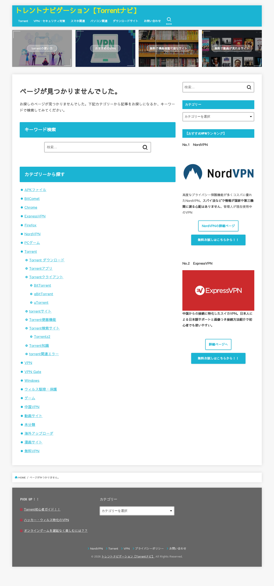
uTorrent (41, 302)
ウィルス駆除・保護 (40, 389)
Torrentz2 (42, 336)
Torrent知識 (39, 345)
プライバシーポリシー (149, 548)
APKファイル (35, 189)
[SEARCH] (169, 21)
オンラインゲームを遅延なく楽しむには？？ (56, 530)
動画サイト (33, 415)
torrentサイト (40, 311)
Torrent (23, 21)
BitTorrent (42, 285)
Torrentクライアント (46, 276)
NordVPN (32, 233)
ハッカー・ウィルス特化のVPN (46, 520)
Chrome (30, 207)
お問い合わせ (152, 21)
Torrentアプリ (40, 268)
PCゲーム (32, 242)
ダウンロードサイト (125, 21)
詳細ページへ (218, 344)
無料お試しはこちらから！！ (218, 240)
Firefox (30, 225)
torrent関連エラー (44, 353)
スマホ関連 (78, 21)
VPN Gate (32, 371)
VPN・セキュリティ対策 (49, 21)
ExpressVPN (34, 216)
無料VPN (31, 450)
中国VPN (31, 406)
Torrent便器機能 (42, 319)
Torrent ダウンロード (46, 260)
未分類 (29, 424)
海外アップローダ (38, 433)
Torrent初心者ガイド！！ (42, 509)
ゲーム (29, 398)
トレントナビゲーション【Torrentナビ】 (77, 10)
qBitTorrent (43, 293)
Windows (31, 380)
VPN (28, 362)
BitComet (32, 198)
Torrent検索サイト (44, 328)
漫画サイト (33, 442)
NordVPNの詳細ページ (218, 226)
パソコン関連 (98, 21)
